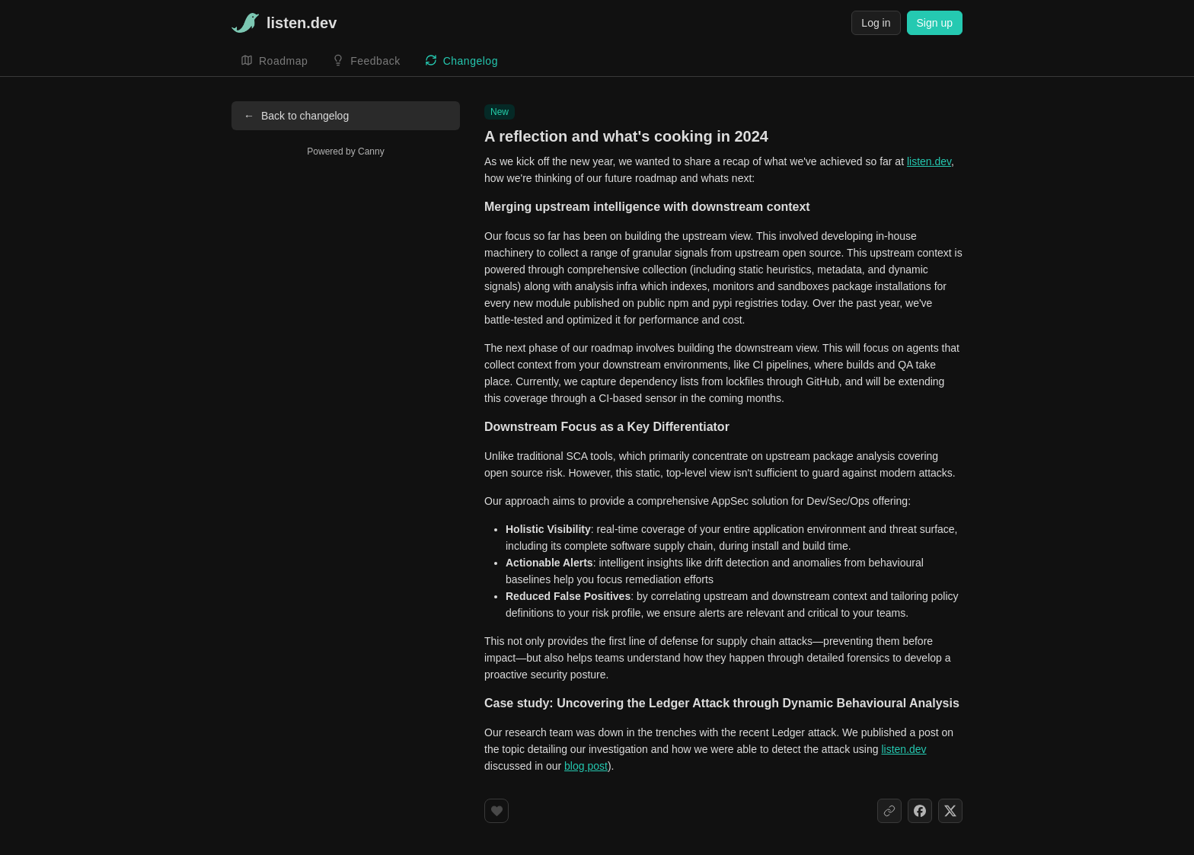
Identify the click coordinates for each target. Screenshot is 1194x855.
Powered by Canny (345, 151)
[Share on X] (950, 811)
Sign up (935, 23)
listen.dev (929, 161)
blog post (586, 766)
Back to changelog (296, 115)
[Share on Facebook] (920, 811)
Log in (875, 23)
